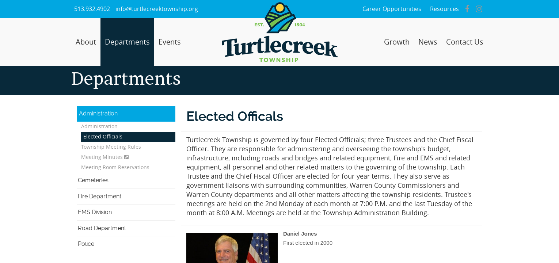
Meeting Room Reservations (115, 167)
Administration (98, 113)
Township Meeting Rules (111, 147)
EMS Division (95, 212)
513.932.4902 (92, 8)
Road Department (102, 228)
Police (86, 243)
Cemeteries (93, 180)
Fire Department (99, 196)
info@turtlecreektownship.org (156, 8)
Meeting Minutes (105, 157)
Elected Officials (102, 137)
